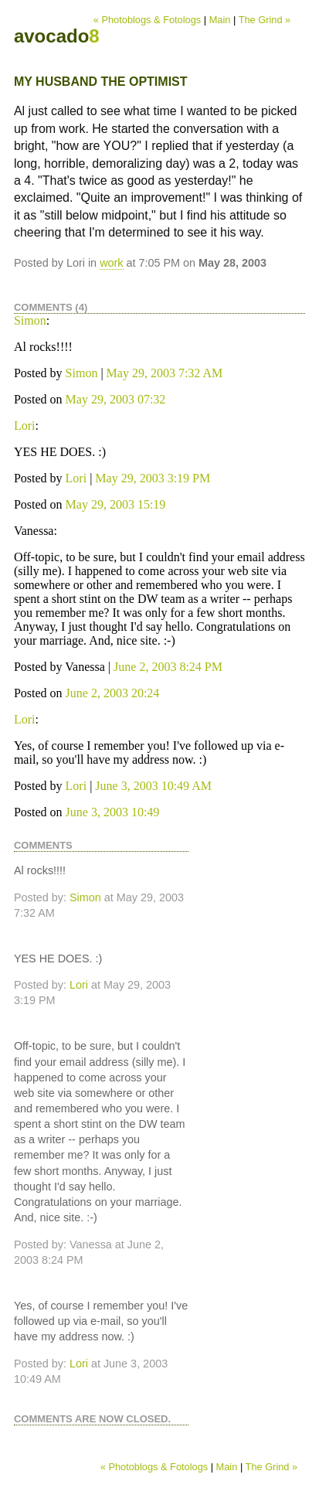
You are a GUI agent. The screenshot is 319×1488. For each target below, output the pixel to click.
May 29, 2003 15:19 (116, 504)
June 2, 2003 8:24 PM (168, 666)
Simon (30, 320)
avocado (57, 36)
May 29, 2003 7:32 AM (165, 373)
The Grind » (265, 20)
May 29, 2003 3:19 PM (152, 478)
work (111, 263)
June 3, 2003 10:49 (113, 812)
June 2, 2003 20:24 (113, 693)
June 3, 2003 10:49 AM (153, 785)
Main (220, 20)
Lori (25, 425)
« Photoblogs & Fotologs (147, 20)
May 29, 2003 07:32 (116, 399)
